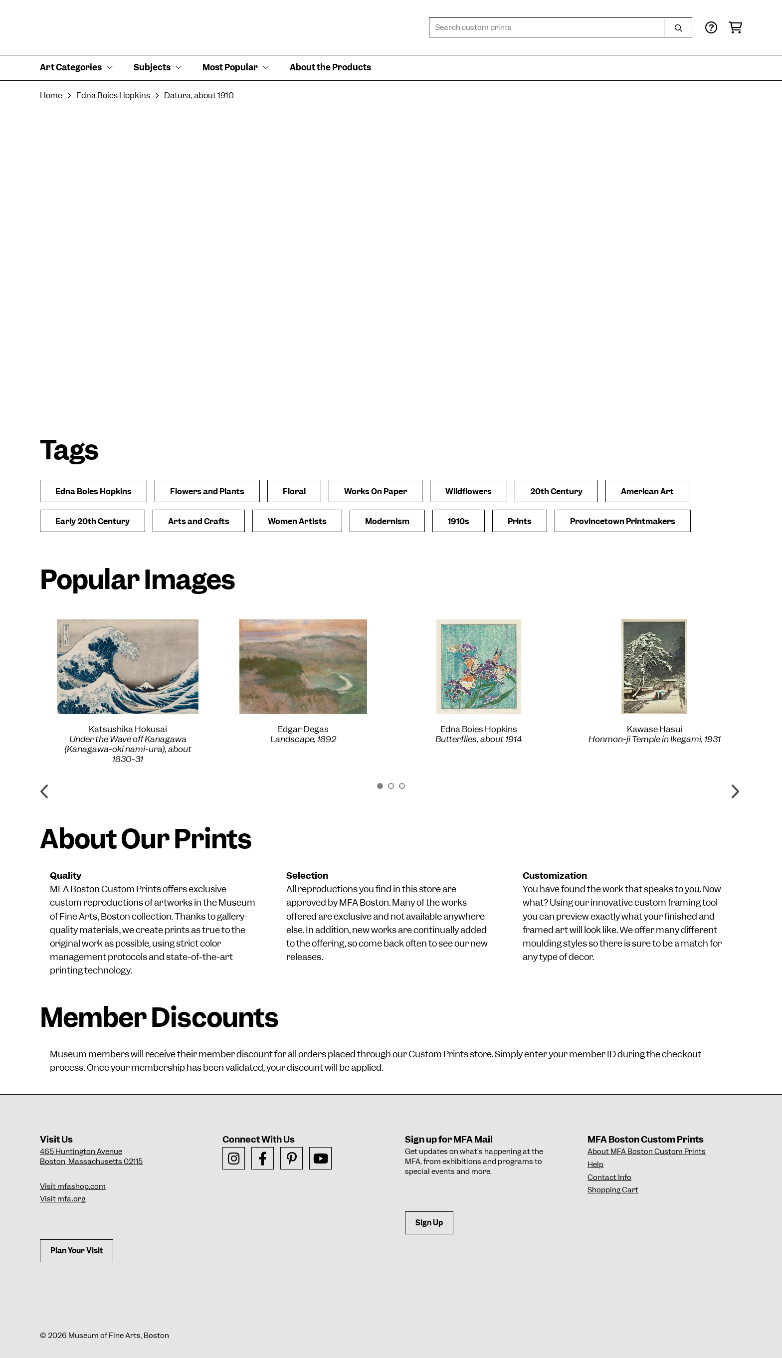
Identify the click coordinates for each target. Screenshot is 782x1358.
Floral (294, 491)
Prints (520, 521)
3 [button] (402, 786)
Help (595, 1164)
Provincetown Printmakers (622, 521)
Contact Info (609, 1177)
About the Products (330, 67)
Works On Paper (375, 491)
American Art (647, 491)
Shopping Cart (612, 1190)
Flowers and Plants (207, 491)
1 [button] (380, 786)
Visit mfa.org (62, 1199)
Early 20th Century (92, 521)
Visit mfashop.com (73, 1186)
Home (51, 95)
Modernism (387, 521)
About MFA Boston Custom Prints (646, 1152)
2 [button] (391, 786)
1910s (458, 521)
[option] (127, 691)
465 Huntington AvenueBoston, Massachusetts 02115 (91, 1156)
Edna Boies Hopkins (113, 95)
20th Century (556, 491)
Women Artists (297, 521)
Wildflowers (468, 491)
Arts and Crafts (198, 521)
